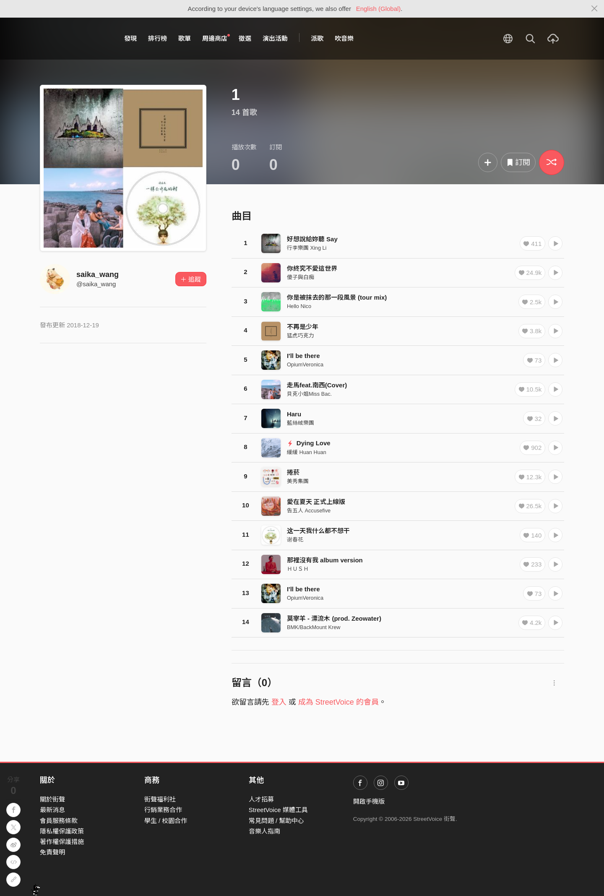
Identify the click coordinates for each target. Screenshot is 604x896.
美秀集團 (298, 481)
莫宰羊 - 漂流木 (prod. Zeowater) (334, 618)
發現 (130, 38)
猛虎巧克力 (300, 335)
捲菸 (293, 472)
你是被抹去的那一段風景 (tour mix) (337, 297)
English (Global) (378, 8)
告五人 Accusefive (309, 510)
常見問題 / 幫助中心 (277, 820)
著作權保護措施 (62, 841)
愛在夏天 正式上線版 (316, 501)
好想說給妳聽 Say (312, 239)
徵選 (245, 38)
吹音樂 (344, 38)
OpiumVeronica (305, 364)
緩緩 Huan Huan (306, 452)
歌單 (184, 38)
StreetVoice (74, 38)
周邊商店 (216, 38)
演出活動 (275, 38)
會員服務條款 (59, 820)
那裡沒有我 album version (325, 560)
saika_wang (97, 274)
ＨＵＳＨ (298, 569)
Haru (294, 414)
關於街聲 (52, 799)
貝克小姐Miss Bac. (309, 394)
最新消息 (52, 809)
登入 (278, 702)
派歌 (317, 38)
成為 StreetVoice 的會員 (338, 702)
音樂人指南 (264, 831)
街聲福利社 (160, 799)
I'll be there (303, 355)
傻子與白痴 (300, 277)
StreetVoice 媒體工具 (278, 809)
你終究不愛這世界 (312, 268)
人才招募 (261, 799)
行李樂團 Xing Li (307, 248)
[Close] (594, 9)
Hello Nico (299, 306)
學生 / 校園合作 (165, 820)
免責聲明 (52, 852)
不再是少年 (302, 326)
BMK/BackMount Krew (314, 627)
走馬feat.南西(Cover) (317, 385)
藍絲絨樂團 (300, 423)
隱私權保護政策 (62, 831)
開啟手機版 (369, 801)
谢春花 (295, 539)
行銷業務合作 (163, 809)
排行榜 (157, 38)
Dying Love (309, 443)
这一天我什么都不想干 (318, 530)
